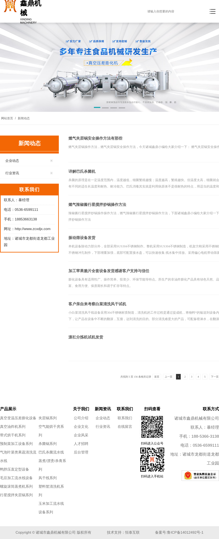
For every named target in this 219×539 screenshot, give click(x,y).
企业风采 (81, 435)
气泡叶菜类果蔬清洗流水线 (18, 456)
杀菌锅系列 (47, 444)
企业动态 (103, 418)
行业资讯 (103, 427)
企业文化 (81, 427)
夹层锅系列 (47, 418)
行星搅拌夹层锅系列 (16, 495)
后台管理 (81, 452)
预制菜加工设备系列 (16, 444)
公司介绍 (81, 418)
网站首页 (7, 118)
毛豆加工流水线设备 (16, 478)
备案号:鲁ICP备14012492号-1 (179, 532)
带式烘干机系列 (12, 435)
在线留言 (125, 427)
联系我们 (125, 418)
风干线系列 (47, 478)
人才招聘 (81, 444)
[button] (97, 108)
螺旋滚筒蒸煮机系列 (16, 486)
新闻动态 (23, 118)
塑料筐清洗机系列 (51, 490)
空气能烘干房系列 (51, 431)
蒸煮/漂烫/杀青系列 (52, 465)
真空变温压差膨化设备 (18, 418)
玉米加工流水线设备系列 (51, 508)
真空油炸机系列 (12, 427)
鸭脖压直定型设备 (14, 469)
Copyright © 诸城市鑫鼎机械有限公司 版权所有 (53, 532)
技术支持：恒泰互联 (123, 532)
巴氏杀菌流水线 (51, 452)
